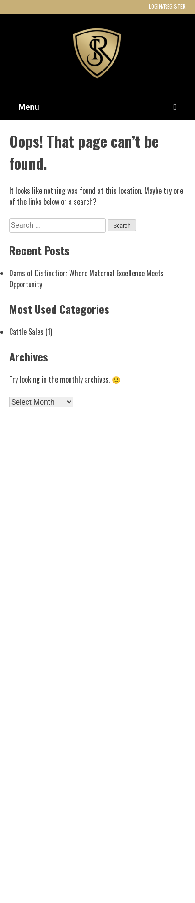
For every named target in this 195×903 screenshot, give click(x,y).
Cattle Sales (26, 331)
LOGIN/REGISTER (167, 6)
